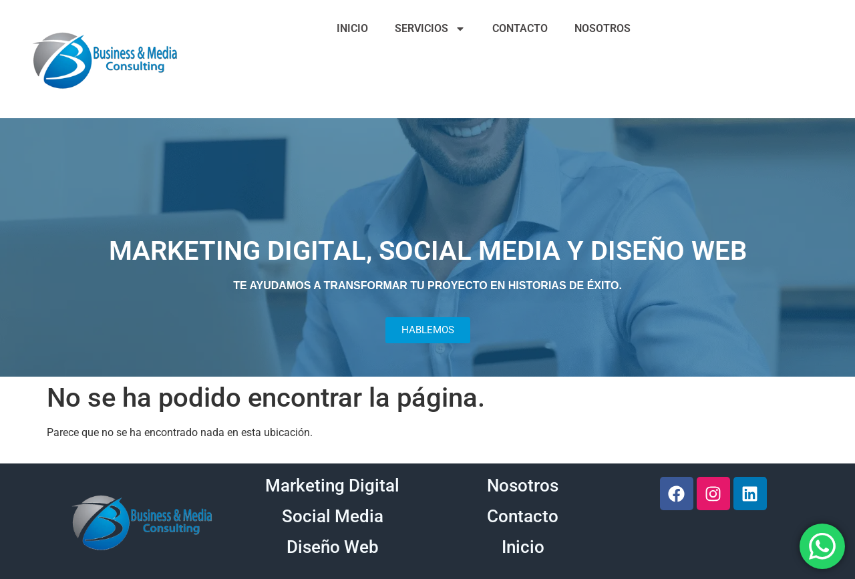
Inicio (523, 547)
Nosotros (522, 485)
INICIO (352, 28)
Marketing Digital (332, 485)
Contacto (522, 516)
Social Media (332, 516)
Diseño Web (333, 547)
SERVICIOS (430, 29)
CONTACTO (520, 28)
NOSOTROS (602, 28)
